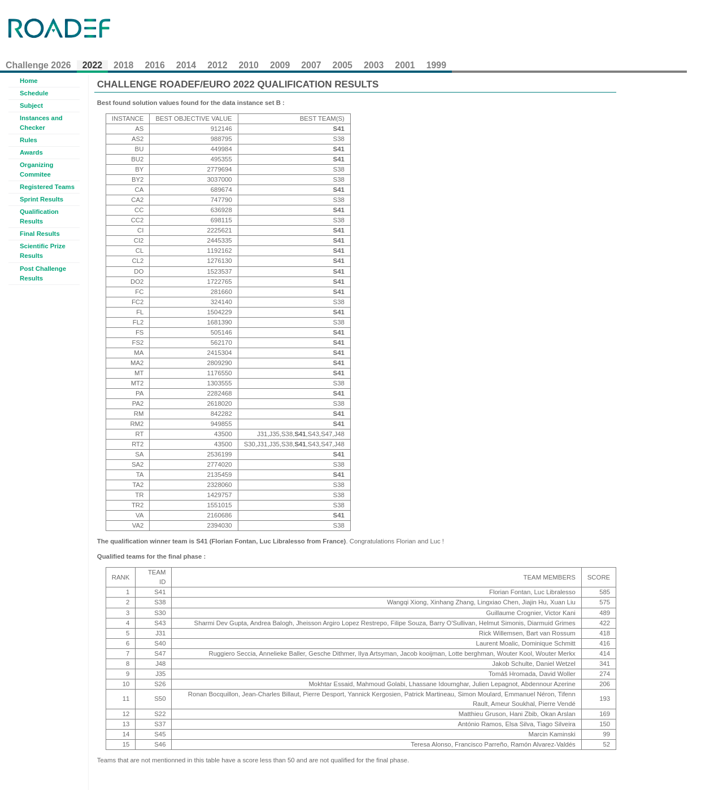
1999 (436, 65)
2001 (405, 65)
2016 (154, 65)
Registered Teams (47, 186)
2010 (249, 65)
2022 (92, 65)
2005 (342, 65)
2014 (186, 65)
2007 (311, 65)
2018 (123, 65)
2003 (374, 65)
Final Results (40, 233)
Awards (31, 152)
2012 (217, 65)
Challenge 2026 (38, 65)
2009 (280, 65)
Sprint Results (41, 199)
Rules (28, 140)
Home (29, 80)
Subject (31, 105)
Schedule (34, 93)
